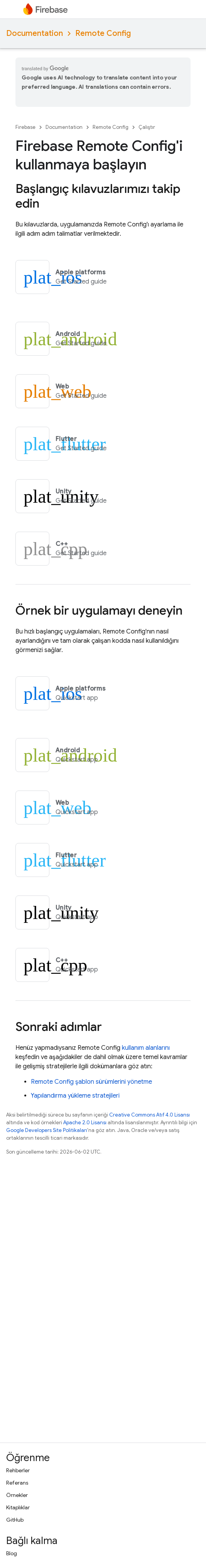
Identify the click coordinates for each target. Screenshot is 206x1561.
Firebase (25, 127)
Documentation (34, 33)
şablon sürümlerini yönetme (91, 1082)
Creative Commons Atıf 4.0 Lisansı (149, 1115)
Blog (11, 1553)
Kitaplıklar (18, 1507)
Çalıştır (146, 127)
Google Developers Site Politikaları (46, 1130)
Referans (17, 1482)
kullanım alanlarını (146, 1048)
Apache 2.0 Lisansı (84, 1122)
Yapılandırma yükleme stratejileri (75, 1096)
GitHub (15, 1519)
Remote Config (103, 33)
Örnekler (17, 1495)
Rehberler (18, 1470)
